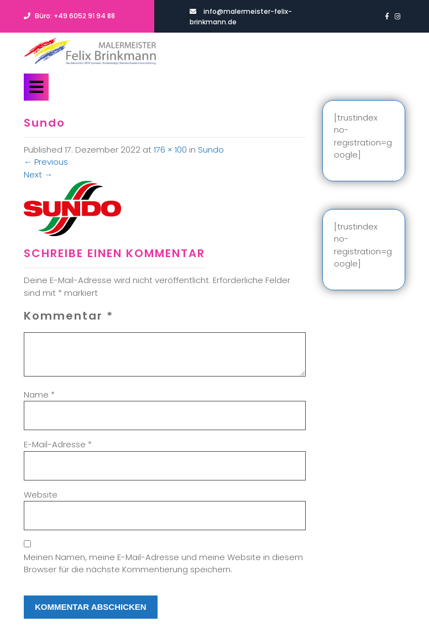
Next (38, 174)
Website (40, 494)
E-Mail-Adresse (58, 444)
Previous (46, 162)
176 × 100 (170, 149)
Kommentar (68, 315)
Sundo (211, 149)
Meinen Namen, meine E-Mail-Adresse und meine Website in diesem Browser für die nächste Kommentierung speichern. (163, 563)
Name (39, 394)
